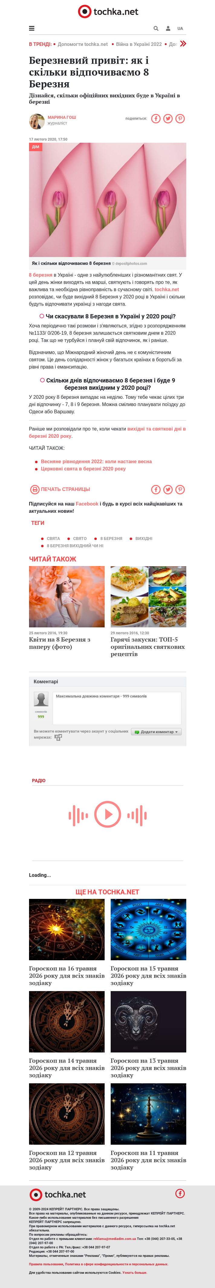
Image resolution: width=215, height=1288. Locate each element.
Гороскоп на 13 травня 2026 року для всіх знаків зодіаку (148, 1067)
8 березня (111, 538)
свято (80, 538)
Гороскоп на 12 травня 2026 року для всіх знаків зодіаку (67, 1160)
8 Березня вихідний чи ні (75, 545)
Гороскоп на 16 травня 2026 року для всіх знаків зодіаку (67, 975)
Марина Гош (62, 117)
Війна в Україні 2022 (139, 44)
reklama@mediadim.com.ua (114, 1239)
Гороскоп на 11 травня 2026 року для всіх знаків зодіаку (148, 1160)
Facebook (87, 503)
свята (53, 538)
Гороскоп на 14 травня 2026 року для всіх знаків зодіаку (67, 1067)
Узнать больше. (134, 1273)
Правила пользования (46, 1264)
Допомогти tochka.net (83, 44)
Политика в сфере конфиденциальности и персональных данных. (116, 1264)
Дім (35, 147)
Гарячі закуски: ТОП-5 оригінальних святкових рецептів (148, 646)
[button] (168, 28)
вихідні (143, 538)
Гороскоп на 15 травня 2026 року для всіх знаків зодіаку (148, 975)
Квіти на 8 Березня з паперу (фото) (59, 643)
